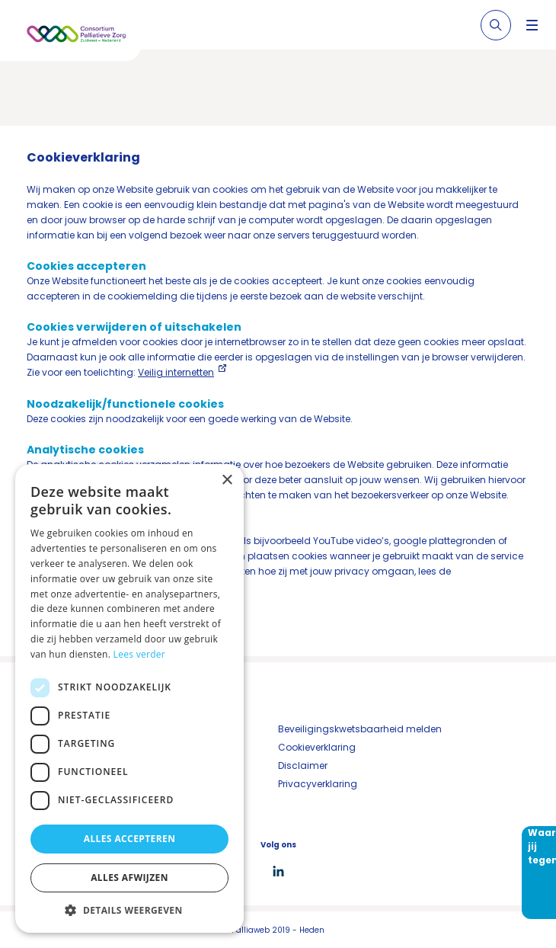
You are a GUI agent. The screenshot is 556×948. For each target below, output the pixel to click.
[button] (129, 910)
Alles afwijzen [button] (129, 877)
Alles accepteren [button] (130, 838)
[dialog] (129, 698)
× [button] (226, 480)
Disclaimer (303, 765)
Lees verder (139, 654)
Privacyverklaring (317, 783)
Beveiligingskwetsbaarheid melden (360, 728)
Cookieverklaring (317, 747)
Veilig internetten (176, 372)
